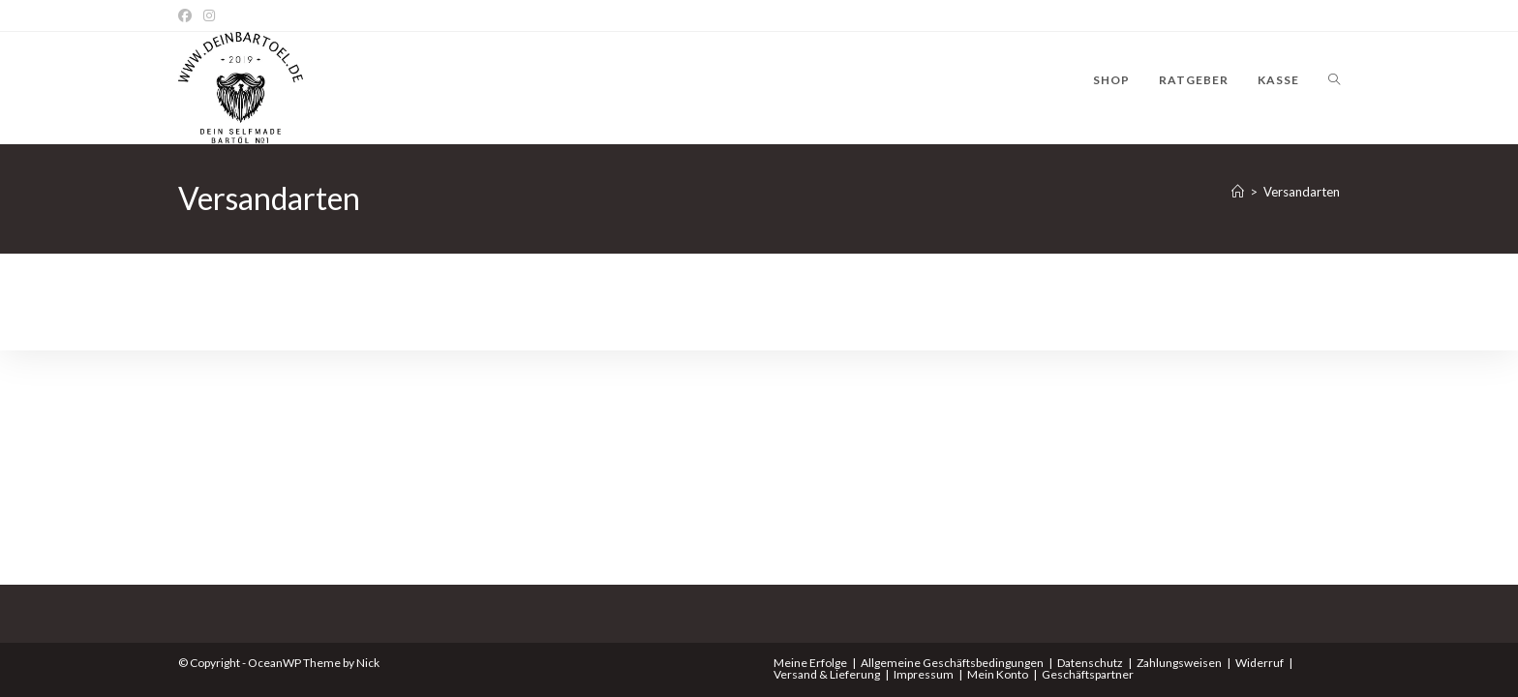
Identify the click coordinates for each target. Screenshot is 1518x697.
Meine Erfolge (810, 662)
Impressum (924, 674)
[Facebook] (187, 15)
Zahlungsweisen (1179, 662)
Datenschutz (1090, 662)
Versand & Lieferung (827, 674)
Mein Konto (997, 674)
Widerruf (1259, 662)
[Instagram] (209, 15)
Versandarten (1301, 191)
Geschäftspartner (1088, 674)
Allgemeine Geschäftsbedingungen (952, 662)
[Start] (1237, 191)
